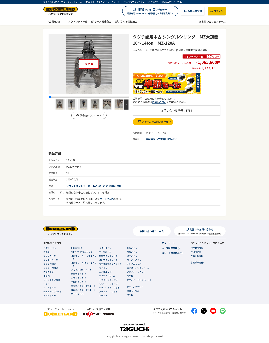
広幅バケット (133, 251)
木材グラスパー (78, 293)
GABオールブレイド (52, 291)
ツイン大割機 (49, 263)
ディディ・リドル (107, 275)
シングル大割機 (50, 267)
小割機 (46, 275)
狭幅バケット (133, 248)
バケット (103, 295)
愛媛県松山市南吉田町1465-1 (162, 139)
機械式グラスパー (79, 273)
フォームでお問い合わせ (153, 121)
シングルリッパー (135, 263)
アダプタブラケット (136, 271)
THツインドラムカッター (82, 251)
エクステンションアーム (138, 267)
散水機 (130, 275)
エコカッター (49, 287)
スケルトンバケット (108, 291)
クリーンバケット (135, 286)
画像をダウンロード (89, 115)
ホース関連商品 (101, 21)
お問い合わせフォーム (212, 21)
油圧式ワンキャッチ (108, 259)
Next (126, 104)
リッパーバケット (135, 259)
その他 (130, 294)
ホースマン (107, 199)
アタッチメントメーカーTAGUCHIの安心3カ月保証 (93, 186)
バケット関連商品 (126, 21)
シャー (46, 283)
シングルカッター (51, 259)
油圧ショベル (49, 248)
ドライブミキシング (108, 279)
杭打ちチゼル (133, 290)
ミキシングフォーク (108, 283)
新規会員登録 (193, 11)
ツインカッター (50, 255)
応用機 (46, 251)
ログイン (216, 11)
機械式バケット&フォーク (83, 285)
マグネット (104, 267)
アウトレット (168, 243)
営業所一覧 (197, 262)
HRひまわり (76, 248)
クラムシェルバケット (109, 287)
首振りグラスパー (79, 277)
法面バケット (133, 255)
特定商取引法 (197, 248)
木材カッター (49, 295)
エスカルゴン (105, 271)
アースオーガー (106, 251)
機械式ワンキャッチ (108, 255)
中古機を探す (52, 21)
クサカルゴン (105, 248)
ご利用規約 (196, 251)
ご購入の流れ (159, 102)
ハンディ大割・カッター (82, 269)
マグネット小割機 (51, 279)
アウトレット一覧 (76, 21)
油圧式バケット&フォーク (83, 289)
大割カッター (49, 271)
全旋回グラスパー (79, 281)
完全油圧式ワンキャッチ (110, 263)
